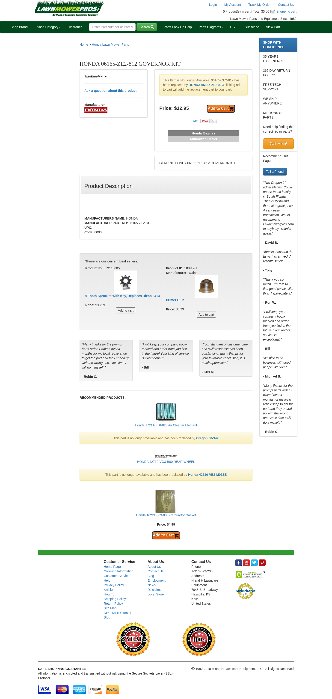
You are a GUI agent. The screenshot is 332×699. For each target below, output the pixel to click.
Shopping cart (287, 11)
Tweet (195, 121)
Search (146, 27)
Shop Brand (20, 27)
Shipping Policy (115, 599)
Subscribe (252, 27)
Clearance (75, 27)
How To (109, 594)
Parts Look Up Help (178, 27)
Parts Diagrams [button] (211, 27)
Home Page (112, 566)
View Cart (273, 27)
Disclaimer (155, 590)
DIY (234, 27)
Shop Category (49, 27)
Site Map (110, 608)
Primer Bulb (175, 300)
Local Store (156, 594)
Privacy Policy (114, 585)
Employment (157, 580)
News (152, 585)
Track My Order (259, 4)
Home (84, 44)
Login (213, 4)
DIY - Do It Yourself (117, 613)
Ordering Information (118, 571)
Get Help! (278, 143)
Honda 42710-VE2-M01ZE (207, 474)
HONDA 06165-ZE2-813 (206, 85)
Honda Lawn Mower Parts (110, 44)
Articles (109, 590)
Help (107, 580)
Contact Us (286, 4)
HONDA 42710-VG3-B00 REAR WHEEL (166, 462)
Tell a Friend (275, 171)
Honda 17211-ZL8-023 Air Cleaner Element (166, 425)
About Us (154, 566)
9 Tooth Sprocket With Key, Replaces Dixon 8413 (122, 296)
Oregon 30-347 (207, 438)
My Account (232, 4)
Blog (107, 617)
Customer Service (116, 576)
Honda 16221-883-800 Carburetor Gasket (166, 515)
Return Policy (113, 603)
